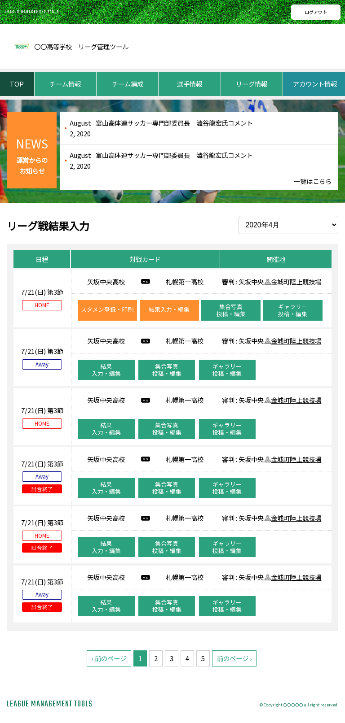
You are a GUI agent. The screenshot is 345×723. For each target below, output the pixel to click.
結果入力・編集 (169, 309)
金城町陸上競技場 (296, 281)
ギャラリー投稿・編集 (292, 310)
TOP (17, 83)
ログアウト (316, 12)
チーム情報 (65, 83)
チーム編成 (127, 83)
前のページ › (234, 658)
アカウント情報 (315, 83)
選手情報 (189, 83)
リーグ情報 (251, 83)
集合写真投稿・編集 (231, 310)
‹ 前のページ (109, 658)
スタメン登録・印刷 (107, 309)
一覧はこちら (313, 181)
